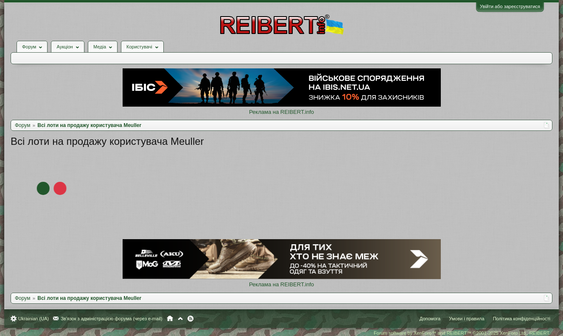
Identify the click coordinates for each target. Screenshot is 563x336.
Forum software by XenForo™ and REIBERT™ (462, 333)
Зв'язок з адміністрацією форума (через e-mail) (111, 318)
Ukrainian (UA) (33, 318)
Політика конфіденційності (521, 318)
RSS (190, 319)
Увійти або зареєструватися (510, 6)
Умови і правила (466, 318)
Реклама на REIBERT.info (281, 112)
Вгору (180, 319)
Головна (170, 319)
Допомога (430, 318)
